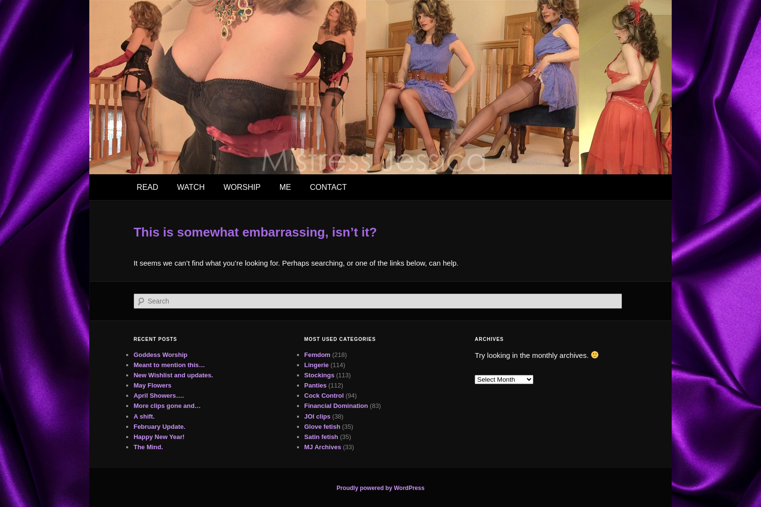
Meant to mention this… (169, 365)
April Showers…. (158, 395)
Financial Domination (336, 405)
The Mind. (148, 447)
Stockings (319, 375)
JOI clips (317, 416)
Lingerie (316, 365)
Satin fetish (321, 436)
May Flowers (152, 385)
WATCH (191, 187)
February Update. (159, 426)
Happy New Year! (158, 436)
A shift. (144, 416)
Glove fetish (322, 426)
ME (285, 187)
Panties (315, 385)
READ (147, 187)
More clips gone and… (167, 405)
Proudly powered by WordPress (380, 488)
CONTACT (328, 187)
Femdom (317, 354)
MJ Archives (322, 447)
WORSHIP (241, 187)
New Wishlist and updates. (173, 375)
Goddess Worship (160, 354)
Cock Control (324, 395)
